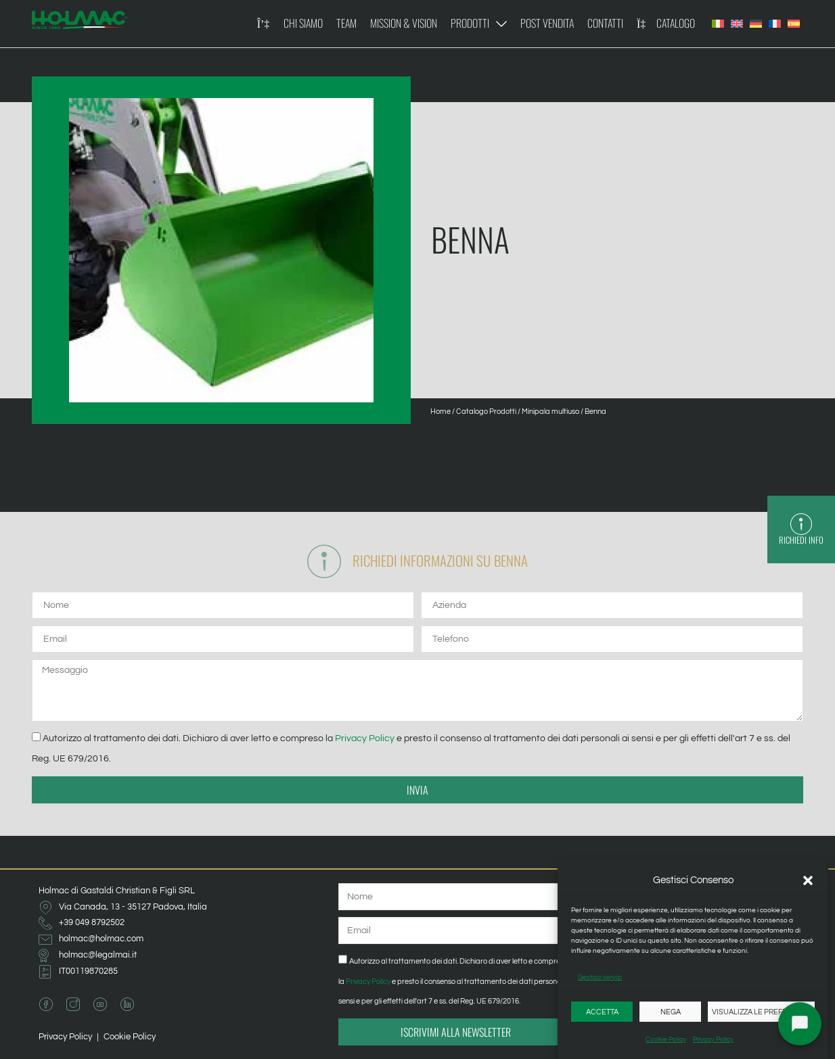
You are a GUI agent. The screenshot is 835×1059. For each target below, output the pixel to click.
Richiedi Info (801, 540)
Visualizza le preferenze (761, 1012)
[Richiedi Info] (801, 524)
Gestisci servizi (600, 977)
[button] (808, 880)
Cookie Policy (666, 1039)
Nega (670, 1012)
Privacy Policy (713, 1039)
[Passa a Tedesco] (755, 23)
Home (440, 411)
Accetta (602, 1012)
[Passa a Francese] (774, 23)
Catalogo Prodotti (486, 411)
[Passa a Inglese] (736, 23)
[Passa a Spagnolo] (793, 23)
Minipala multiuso (550, 411)
